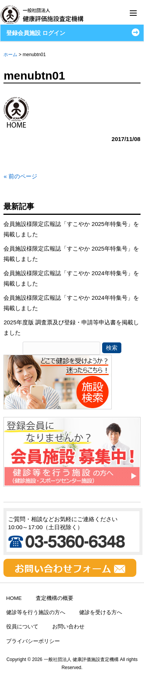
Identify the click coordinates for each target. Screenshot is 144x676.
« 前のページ (20, 176)
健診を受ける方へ (100, 612)
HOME (14, 598)
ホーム (10, 54)
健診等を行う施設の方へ (35, 612)
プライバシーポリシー (33, 641)
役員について (22, 626)
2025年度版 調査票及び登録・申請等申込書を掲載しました (71, 327)
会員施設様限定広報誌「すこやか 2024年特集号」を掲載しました (71, 278)
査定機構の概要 (54, 598)
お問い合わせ (68, 626)
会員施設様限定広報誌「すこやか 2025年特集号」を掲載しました (71, 229)
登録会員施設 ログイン (35, 33)
